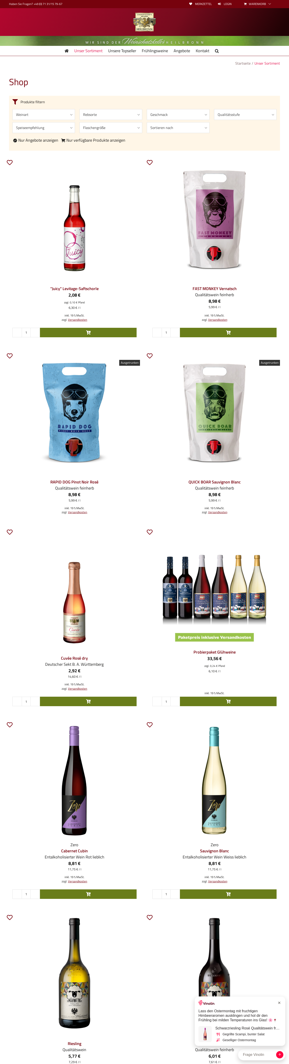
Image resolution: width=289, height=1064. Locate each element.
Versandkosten (77, 320)
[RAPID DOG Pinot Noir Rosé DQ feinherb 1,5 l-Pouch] (74, 411)
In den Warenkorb (88, 332)
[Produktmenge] (26, 332)
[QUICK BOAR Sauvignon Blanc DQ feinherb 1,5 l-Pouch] (214, 411)
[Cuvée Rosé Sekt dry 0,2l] (74, 588)
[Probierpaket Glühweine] (214, 588)
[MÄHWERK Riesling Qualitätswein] (74, 973)
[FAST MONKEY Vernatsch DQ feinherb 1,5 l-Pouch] (214, 218)
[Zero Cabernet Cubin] (74, 780)
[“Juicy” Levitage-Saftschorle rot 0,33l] (74, 218)
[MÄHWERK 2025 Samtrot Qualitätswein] (214, 973)
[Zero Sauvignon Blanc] (214, 780)
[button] (217, 51)
